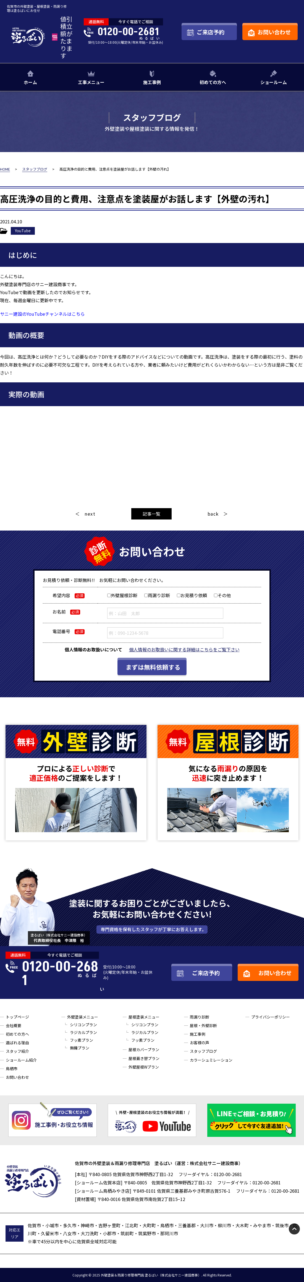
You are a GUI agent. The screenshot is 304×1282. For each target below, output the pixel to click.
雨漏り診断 (199, 1017)
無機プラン (79, 1048)
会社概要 (13, 1025)
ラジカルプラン (83, 1032)
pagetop (294, 1228)
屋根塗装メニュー (144, 1017)
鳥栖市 (11, 1068)
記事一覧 (151, 513)
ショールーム (273, 82)
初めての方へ (213, 82)
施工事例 (152, 82)
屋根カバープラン (144, 1049)
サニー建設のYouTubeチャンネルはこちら (42, 313)
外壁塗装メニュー (82, 1017)
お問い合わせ (17, 1077)
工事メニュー (91, 82)
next (90, 513)
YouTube (23, 230)
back (213, 513)
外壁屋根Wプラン (144, 1067)
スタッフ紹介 (17, 1051)
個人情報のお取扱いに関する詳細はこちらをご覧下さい (184, 649)
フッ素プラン (81, 1040)
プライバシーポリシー (270, 1017)
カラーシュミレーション (211, 1060)
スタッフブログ (203, 1051)
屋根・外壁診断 (203, 1025)
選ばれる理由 (17, 1042)
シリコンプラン (83, 1024)
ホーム (30, 82)
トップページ (17, 1017)
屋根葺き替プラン (144, 1058)
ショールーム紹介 (21, 1060)
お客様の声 (199, 1042)
